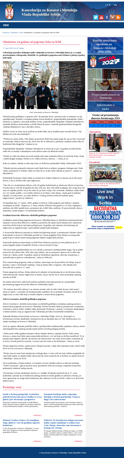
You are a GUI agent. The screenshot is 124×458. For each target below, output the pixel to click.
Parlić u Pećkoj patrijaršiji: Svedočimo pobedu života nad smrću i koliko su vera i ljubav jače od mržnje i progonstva (22, 397)
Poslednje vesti (12, 387)
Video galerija (95, 132)
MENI (6, 25)
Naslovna (5, 32)
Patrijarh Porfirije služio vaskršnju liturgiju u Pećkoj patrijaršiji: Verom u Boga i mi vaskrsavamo (62, 397)
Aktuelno (14, 32)
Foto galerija (94, 162)
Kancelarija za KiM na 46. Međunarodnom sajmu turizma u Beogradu (104, 184)
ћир (115, 5)
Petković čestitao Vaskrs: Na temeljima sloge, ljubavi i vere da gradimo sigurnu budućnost (21, 422)
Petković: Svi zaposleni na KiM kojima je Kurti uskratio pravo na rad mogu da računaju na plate (104, 155)
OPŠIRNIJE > (37, 415)
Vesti (21, 32)
